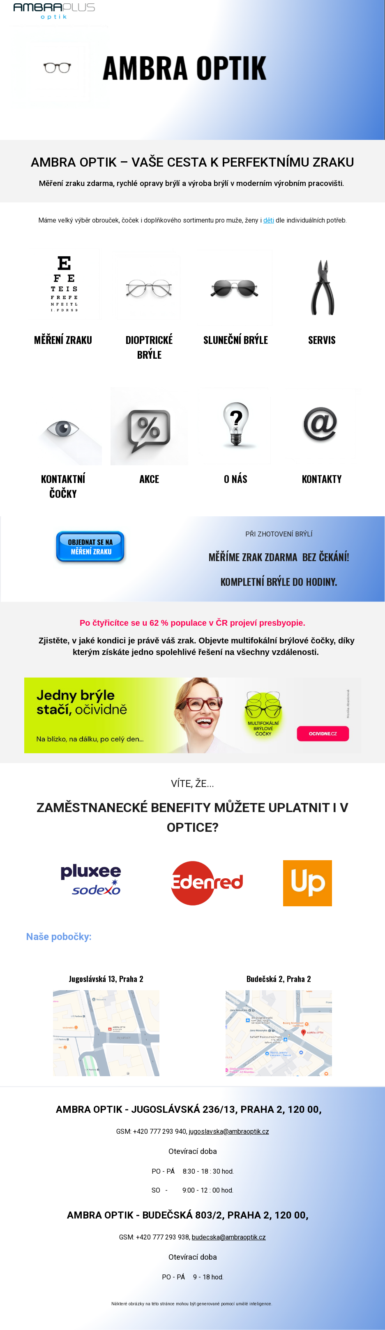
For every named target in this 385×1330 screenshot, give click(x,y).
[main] (192, 171)
